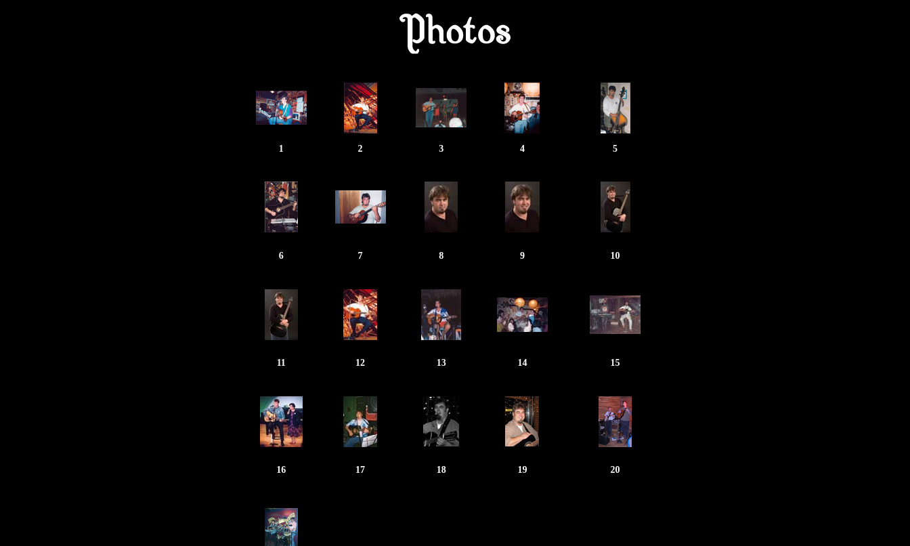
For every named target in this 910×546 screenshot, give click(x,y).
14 (522, 363)
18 (441, 470)
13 (441, 363)
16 (281, 470)
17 (360, 470)
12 (360, 363)
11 (281, 363)
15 (615, 363)
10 (615, 256)
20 (615, 470)
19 (522, 470)
